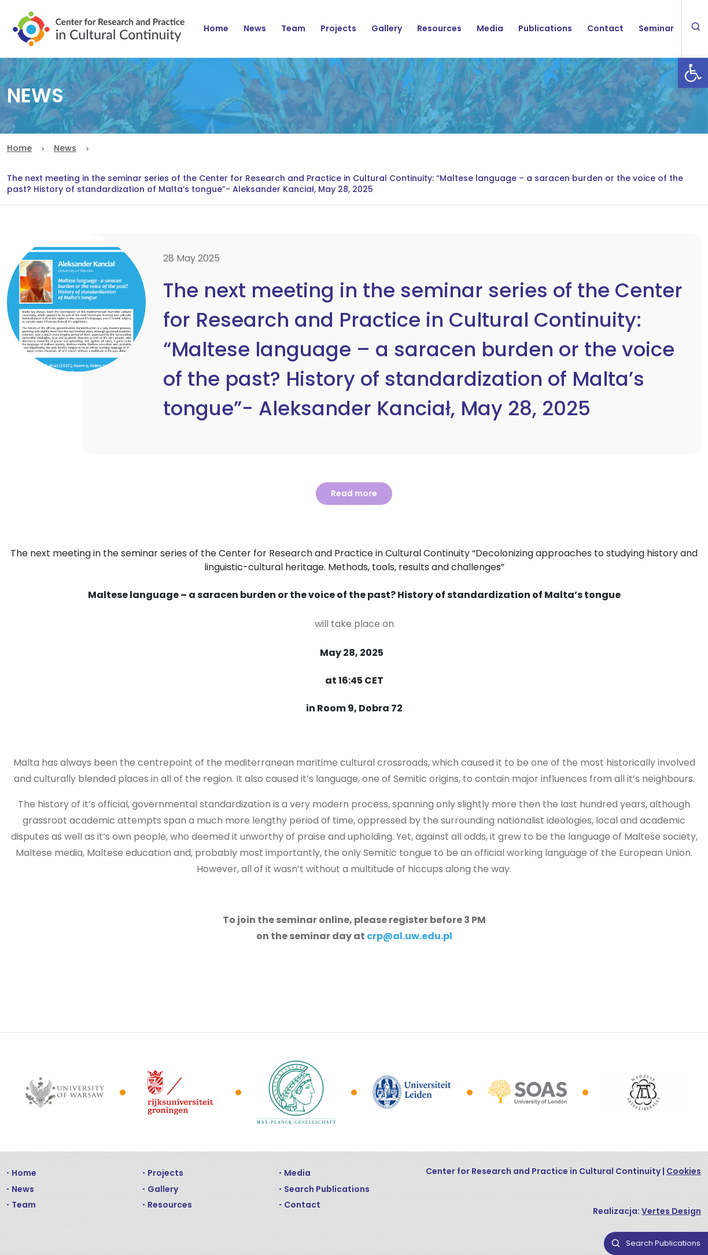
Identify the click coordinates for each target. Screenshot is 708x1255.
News (255, 28)
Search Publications (327, 1189)
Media (490, 28)
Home (216, 28)
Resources (439, 28)
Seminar (656, 28)
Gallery (386, 28)
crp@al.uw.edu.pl (409, 936)
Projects (338, 28)
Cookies (683, 1171)
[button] (693, 73)
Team (293, 28)
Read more (354, 493)
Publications (545, 28)
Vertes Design (671, 1211)
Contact (605, 28)
